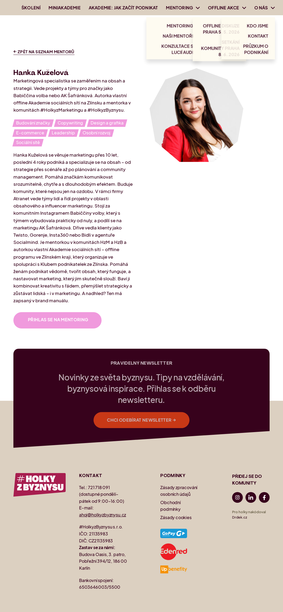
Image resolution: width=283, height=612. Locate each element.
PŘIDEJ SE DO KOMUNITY (247, 480)
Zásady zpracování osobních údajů (178, 491)
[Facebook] (264, 498)
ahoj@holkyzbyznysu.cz (102, 514)
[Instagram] (237, 498)
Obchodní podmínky (170, 506)
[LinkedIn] (250, 498)
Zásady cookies (175, 517)
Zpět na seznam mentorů (44, 51)
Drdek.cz (239, 517)
